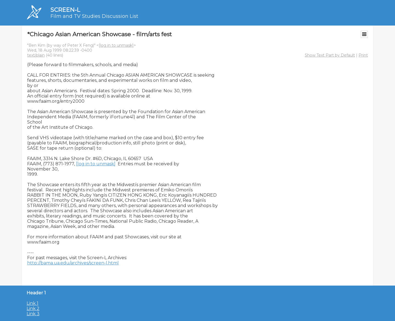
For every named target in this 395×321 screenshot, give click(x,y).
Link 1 (32, 303)
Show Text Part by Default (330, 55)
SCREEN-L (65, 9)
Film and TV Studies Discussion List (94, 16)
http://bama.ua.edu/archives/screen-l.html (73, 263)
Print (363, 55)
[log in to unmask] (116, 45)
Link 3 (33, 313)
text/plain (36, 55)
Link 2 (33, 308)
